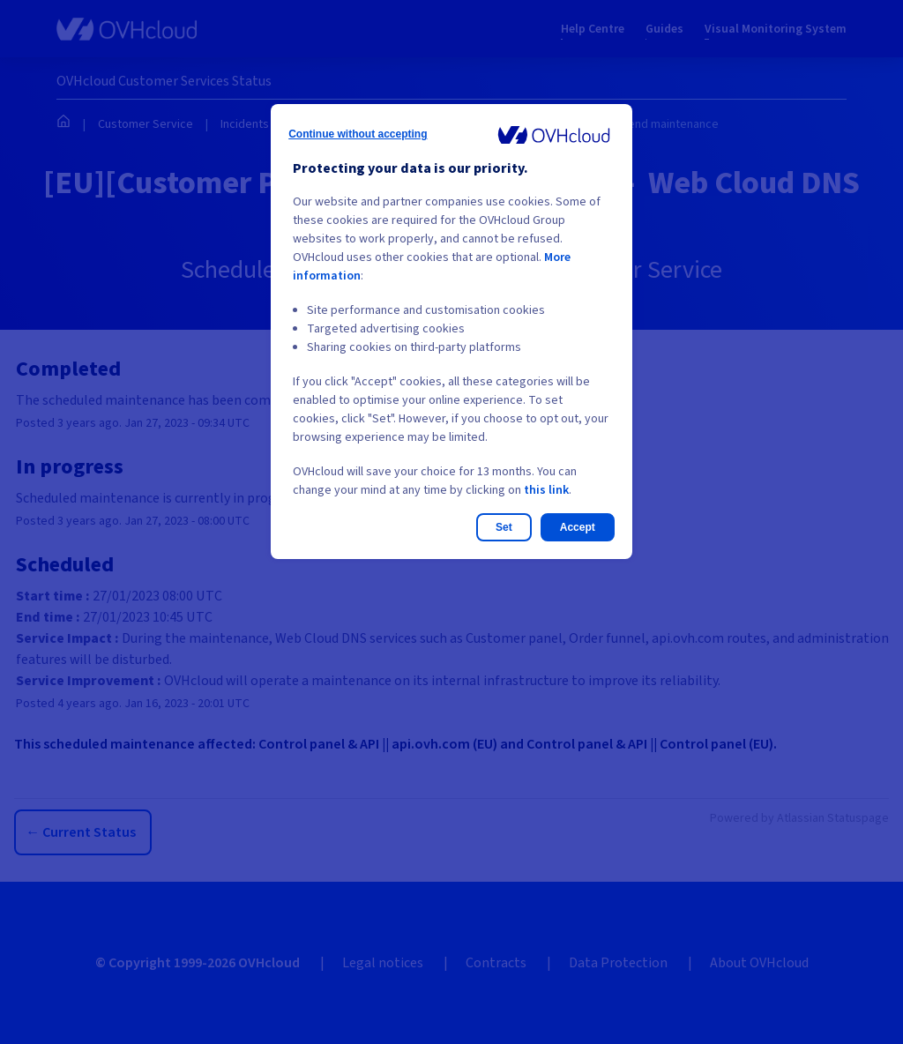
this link (546, 490)
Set (504, 527)
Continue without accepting (357, 134)
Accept (577, 527)
